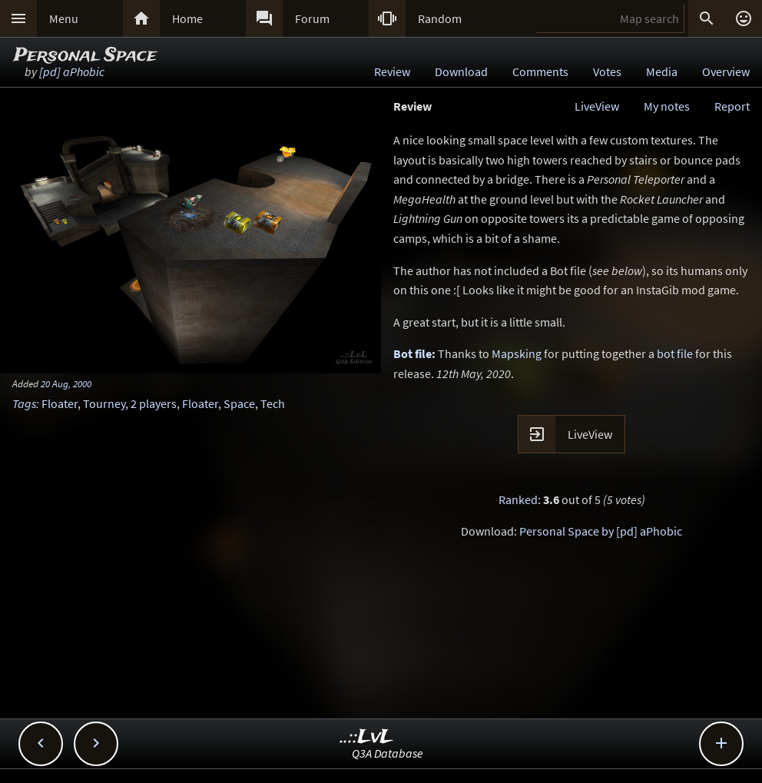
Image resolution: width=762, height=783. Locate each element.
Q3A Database (387, 753)
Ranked (518, 499)
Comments (540, 71)
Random (440, 18)
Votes (607, 71)
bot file (675, 353)
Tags (24, 403)
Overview (726, 71)
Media (662, 71)
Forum (312, 18)
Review (392, 71)
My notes (667, 106)
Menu (63, 18)
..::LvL (367, 737)
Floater (59, 403)
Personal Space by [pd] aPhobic (600, 531)
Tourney (104, 403)
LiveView (597, 106)
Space (239, 403)
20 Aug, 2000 (66, 383)
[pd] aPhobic (71, 71)
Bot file (412, 353)
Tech (272, 403)
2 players (154, 403)
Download (461, 71)
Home (187, 18)
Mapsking (517, 353)
